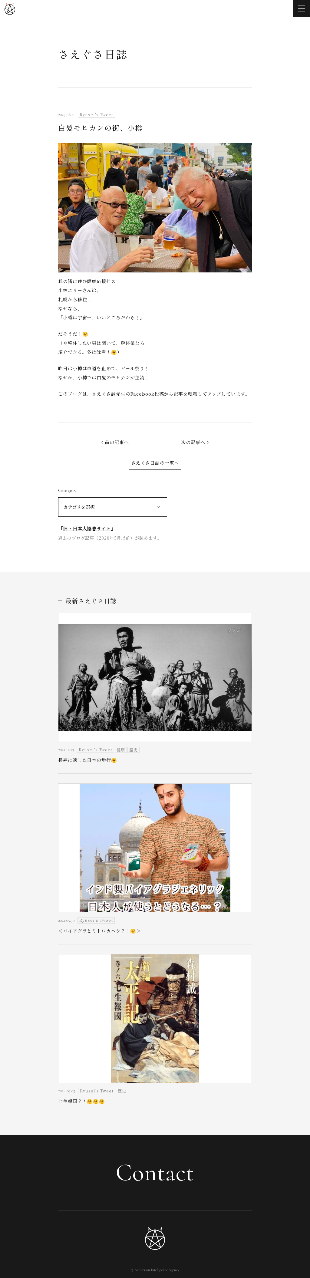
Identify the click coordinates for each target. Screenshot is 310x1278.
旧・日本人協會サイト (87, 528)
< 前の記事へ (115, 442)
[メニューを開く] (301, 8)
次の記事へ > (195, 442)
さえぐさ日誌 (92, 54)
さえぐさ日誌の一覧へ (155, 462)
